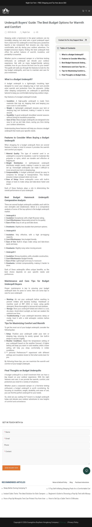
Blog (71, 482)
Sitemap (63, 522)
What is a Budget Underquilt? (73, 55)
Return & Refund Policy (60, 482)
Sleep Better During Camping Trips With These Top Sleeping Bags (15, 488)
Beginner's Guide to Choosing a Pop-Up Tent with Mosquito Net (69, 494)
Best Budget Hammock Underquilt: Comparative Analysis (74, 63)
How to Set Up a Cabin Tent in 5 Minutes (63, 498)
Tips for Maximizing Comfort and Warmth (74, 71)
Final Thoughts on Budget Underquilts (74, 75)
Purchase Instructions (82, 482)
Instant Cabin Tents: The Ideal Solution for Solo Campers (24, 494)
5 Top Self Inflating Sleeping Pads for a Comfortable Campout (69, 489)
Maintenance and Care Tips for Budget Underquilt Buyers (74, 67)
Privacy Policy (73, 522)
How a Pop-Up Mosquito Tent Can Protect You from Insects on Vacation (24, 498)
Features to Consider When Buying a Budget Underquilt (74, 59)
